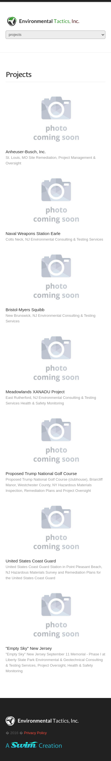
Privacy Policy (35, 733)
